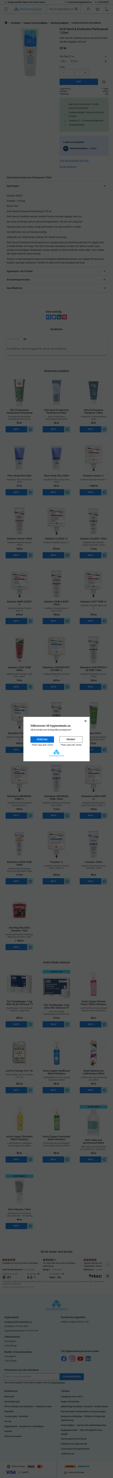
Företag (42, 739)
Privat (71, 739)
